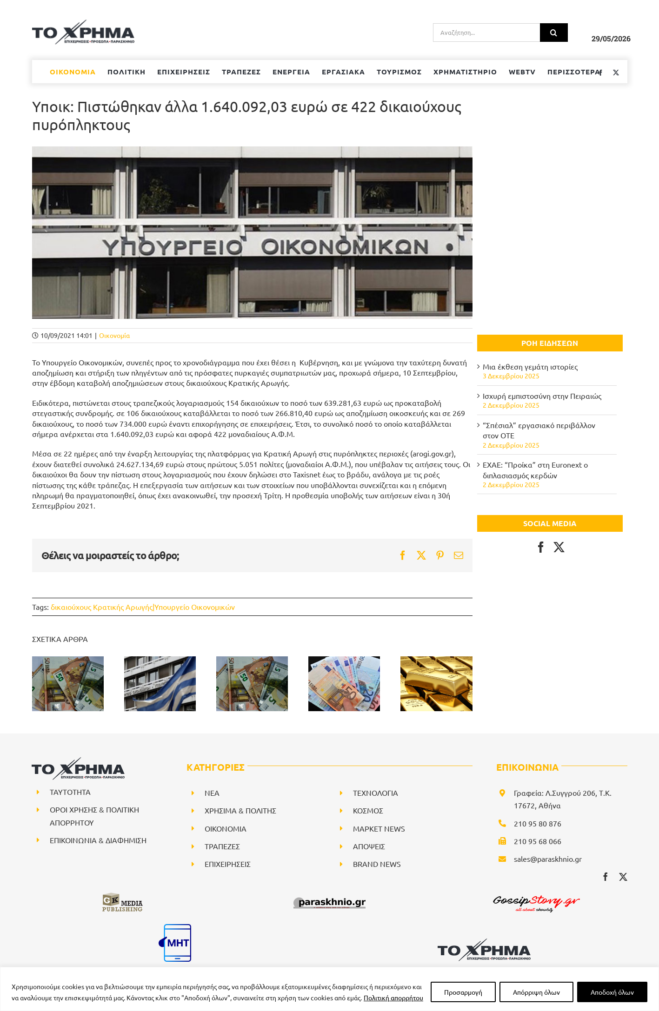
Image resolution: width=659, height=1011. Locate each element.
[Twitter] (559, 547)
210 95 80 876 (537, 823)
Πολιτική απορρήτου (393, 997)
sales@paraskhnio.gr (548, 858)
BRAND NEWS (377, 863)
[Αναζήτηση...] (486, 32)
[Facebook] (540, 547)
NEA (212, 792)
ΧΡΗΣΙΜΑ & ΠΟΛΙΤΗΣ (240, 810)
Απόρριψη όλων (536, 992)
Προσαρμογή (463, 992)
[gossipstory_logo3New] (536, 895)
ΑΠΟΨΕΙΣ (369, 846)
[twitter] (623, 876)
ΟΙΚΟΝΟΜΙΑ (225, 828)
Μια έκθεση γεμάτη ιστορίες (530, 366)
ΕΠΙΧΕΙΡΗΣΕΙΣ (228, 863)
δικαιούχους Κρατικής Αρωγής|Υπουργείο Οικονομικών (143, 606)
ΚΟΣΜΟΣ (368, 810)
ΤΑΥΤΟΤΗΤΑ (70, 791)
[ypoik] (252, 232)
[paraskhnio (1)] (329, 895)
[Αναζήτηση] (554, 32)
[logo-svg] (484, 941)
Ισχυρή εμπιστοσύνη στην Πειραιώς (542, 395)
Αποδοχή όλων (612, 992)
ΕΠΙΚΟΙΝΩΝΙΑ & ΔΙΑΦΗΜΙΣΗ (98, 840)
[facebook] (605, 876)
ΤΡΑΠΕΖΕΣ (222, 846)
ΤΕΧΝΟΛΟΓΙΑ (375, 792)
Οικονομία (114, 335)
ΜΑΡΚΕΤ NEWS (379, 828)
